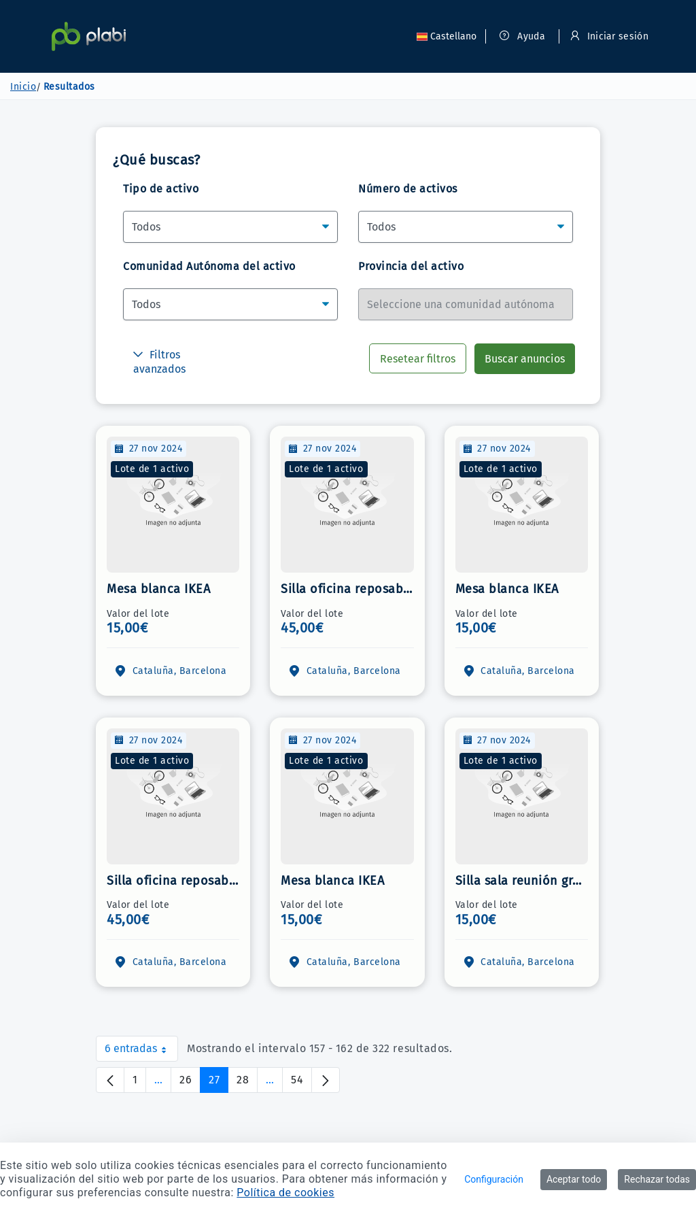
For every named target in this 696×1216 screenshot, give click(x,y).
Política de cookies (285, 1192)
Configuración (493, 1179)
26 (190, 1083)
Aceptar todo (573, 1179)
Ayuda (522, 36)
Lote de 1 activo (152, 469)
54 (301, 1083)
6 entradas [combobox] (141, 1052)
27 (218, 1083)
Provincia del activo (411, 266)
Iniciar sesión (609, 36)
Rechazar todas (657, 1179)
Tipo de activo (160, 188)
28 (247, 1083)
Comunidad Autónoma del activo (209, 266)
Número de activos (407, 188)
